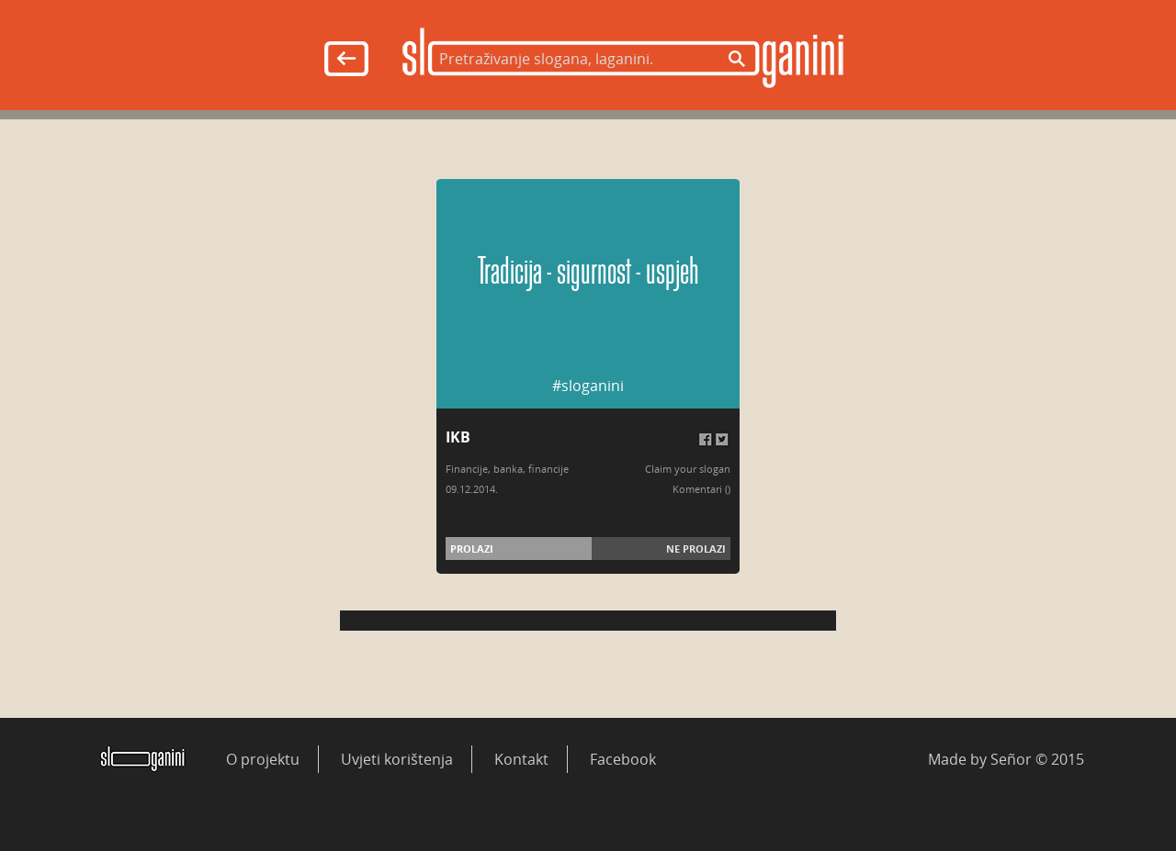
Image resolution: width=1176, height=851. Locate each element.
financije (548, 469)
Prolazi (471, 548)
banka (508, 469)
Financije (467, 469)
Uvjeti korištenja (397, 759)
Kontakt (521, 759)
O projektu (263, 759)
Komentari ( (700, 489)
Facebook (623, 759)
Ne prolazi (696, 548)
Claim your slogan (687, 469)
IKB (458, 437)
